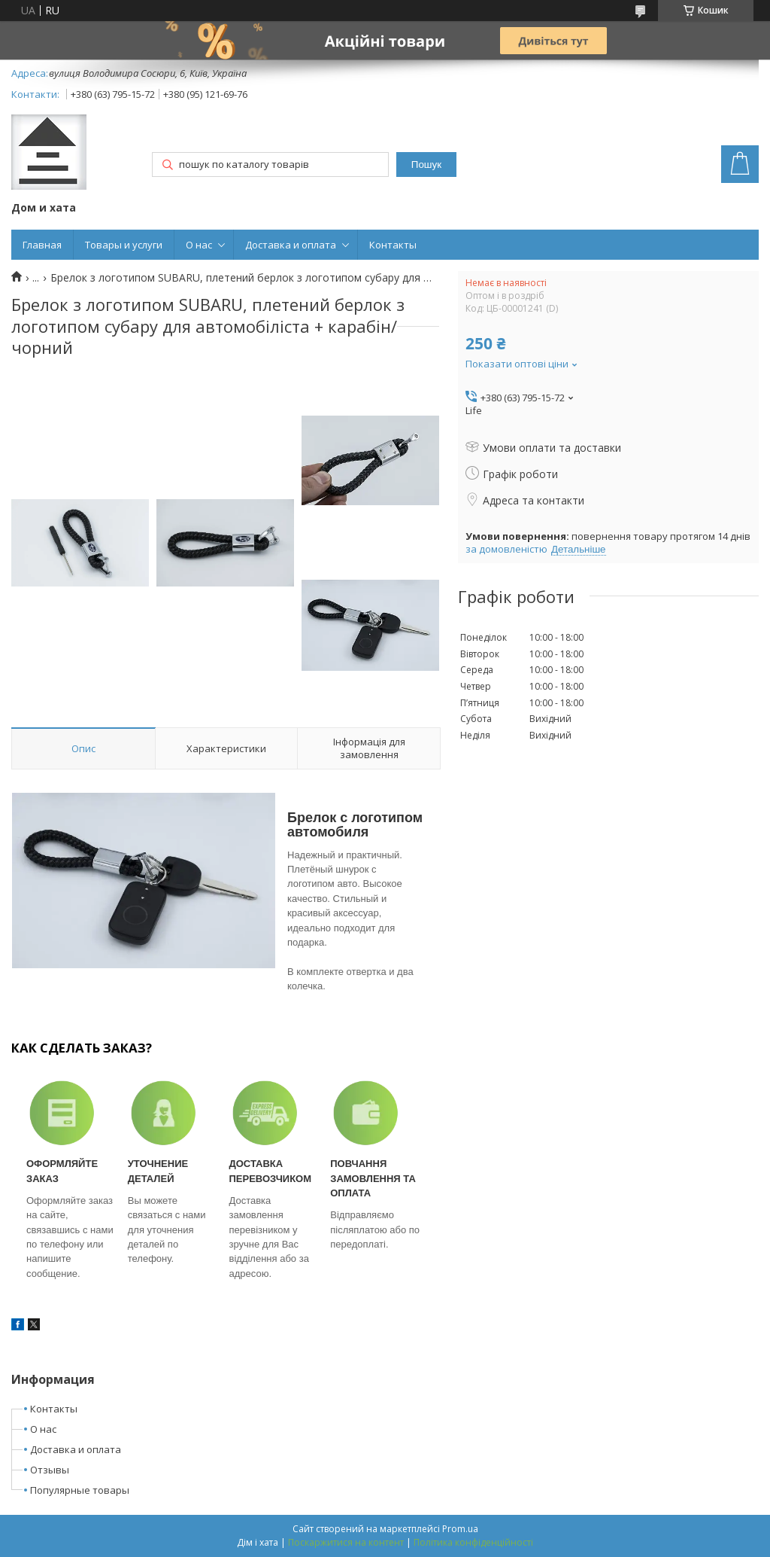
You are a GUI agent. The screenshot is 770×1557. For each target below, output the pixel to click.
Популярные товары (79, 1490)
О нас (199, 244)
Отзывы (49, 1469)
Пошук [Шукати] (426, 164)
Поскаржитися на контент (346, 1542)
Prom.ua (460, 1528)
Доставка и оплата (290, 244)
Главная (42, 244)
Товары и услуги (123, 244)
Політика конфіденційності (473, 1542)
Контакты (393, 244)
